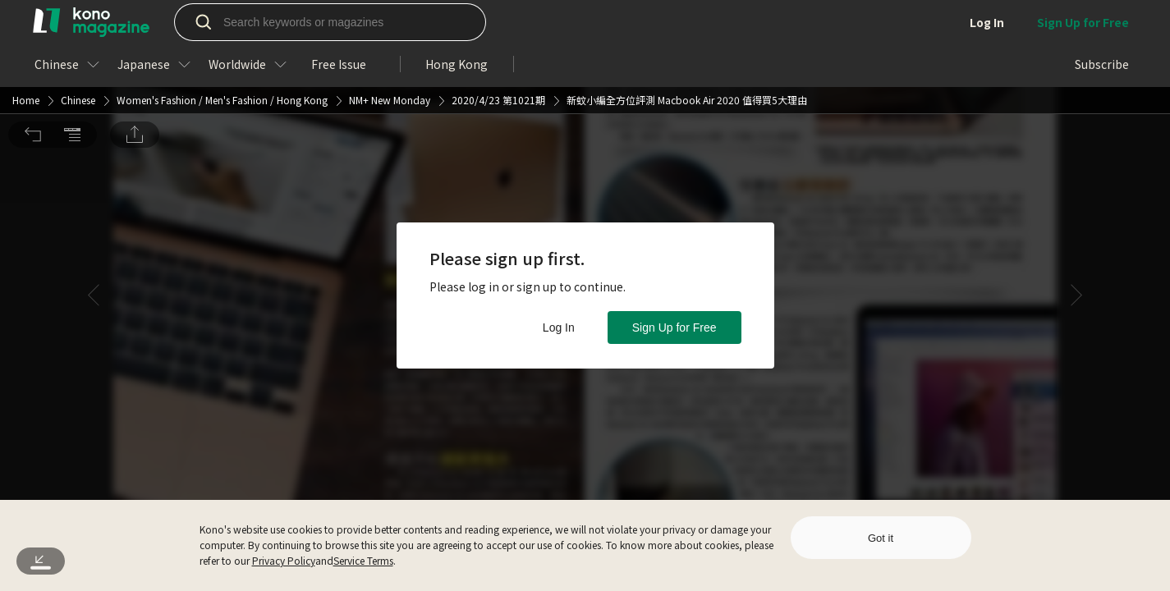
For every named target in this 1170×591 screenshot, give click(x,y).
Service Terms (363, 560)
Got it (880, 538)
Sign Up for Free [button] (674, 327)
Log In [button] (559, 327)
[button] (33, 23)
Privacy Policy (283, 560)
